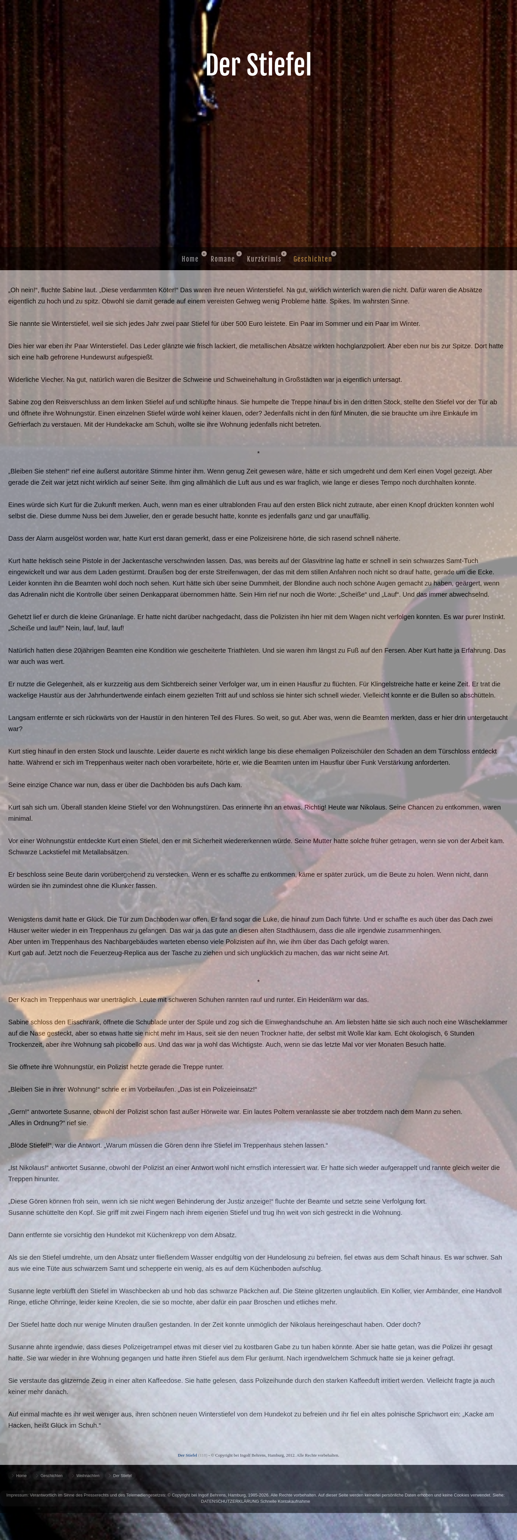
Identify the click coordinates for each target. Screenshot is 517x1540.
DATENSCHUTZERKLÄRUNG (230, 1501)
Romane (223, 259)
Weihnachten (88, 1475)
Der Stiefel (122, 1475)
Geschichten (312, 259)
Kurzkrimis (264, 259)
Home (190, 259)
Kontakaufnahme (294, 1501)
